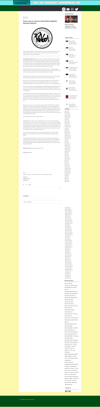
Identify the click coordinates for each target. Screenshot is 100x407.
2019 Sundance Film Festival (70, 295)
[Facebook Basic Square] (66, 391)
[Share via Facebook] (23, 184)
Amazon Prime (74, 382)
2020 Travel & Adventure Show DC (71, 297)
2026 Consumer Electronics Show (71, 334)
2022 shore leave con (68, 307)
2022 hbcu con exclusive (69, 301)
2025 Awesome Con (68, 315)
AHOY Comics (67, 350)
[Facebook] (72, 9)
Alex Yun (66, 374)
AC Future (74, 346)
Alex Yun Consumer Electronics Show (71, 376)
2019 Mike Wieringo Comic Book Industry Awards (72, 291)
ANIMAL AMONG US (69, 356)
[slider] (28, 3)
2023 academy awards (69, 311)
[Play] (14, 3)
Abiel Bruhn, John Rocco (73, 358)
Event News (25, 180)
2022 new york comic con (69, 303)
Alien (66, 380)
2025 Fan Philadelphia (69, 327)
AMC (74, 350)
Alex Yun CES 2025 (72, 374)
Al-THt (66, 370)
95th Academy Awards (69, 338)
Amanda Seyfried (68, 382)
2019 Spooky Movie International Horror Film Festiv (72, 293)
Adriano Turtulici (73, 366)
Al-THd (76, 368)
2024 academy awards (69, 313)
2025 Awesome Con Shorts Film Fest (71, 319)
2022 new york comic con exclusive (71, 305)
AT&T (75, 356)
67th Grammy (75, 336)
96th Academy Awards (69, 340)
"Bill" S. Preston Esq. (68, 283)
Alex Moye (71, 372)
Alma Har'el (74, 380)
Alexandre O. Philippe (69, 378)
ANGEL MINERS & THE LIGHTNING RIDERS (72, 354)
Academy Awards (68, 360)
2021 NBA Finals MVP (69, 299)
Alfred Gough (75, 378)
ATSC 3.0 (66, 358)
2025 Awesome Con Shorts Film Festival (72, 317)
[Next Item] (75, 19)
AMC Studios (67, 352)
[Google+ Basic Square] (70, 391)
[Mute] (27, 3)
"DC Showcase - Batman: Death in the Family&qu (72, 285)
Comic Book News (26, 178)
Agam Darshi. (67, 368)
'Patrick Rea (74, 287)
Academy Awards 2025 (69, 362)
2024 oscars (75, 313)
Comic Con (25, 176)
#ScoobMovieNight (68, 287)
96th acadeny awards (68, 344)
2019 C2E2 (67, 289)
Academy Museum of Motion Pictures (71, 364)
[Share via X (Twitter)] (26, 184)
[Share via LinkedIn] (30, 184)
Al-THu (69, 370)
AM (71, 350)
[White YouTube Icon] (68, 9)
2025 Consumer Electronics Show (71, 323)
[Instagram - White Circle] (64, 9)
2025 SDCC (75, 327)
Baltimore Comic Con (27, 174)
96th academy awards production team (71, 342)
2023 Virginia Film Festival (69, 309)
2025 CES (66, 321)
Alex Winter (76, 372)
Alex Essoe (67, 372)
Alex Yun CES (74, 370)
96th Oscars (75, 340)
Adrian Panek (67, 366)
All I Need (69, 380)
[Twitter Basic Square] (68, 391)
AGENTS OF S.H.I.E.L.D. (69, 348)
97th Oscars (75, 344)
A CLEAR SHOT (68, 346)
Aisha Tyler (72, 368)
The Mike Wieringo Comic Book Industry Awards (41, 174)
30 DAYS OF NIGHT (68, 336)
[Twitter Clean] (76, 9)
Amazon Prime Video (68, 384)
